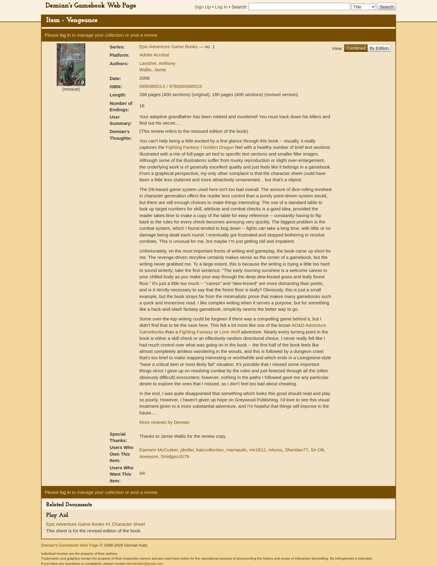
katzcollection (210, 449)
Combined (356, 48)
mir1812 (257, 449)
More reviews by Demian (164, 422)
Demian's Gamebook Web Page (91, 5)
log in (65, 35)
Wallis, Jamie (152, 69)
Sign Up (203, 6)
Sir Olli (317, 449)
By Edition (379, 48)
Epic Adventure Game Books (169, 46)
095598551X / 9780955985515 (170, 86)
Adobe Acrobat (154, 54)
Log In (221, 6)
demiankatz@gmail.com (144, 563)
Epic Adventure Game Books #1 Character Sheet (95, 524)
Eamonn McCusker (158, 449)
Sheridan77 (296, 449)
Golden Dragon (218, 147)
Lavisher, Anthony (157, 63)
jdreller (187, 449)
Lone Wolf (229, 331)
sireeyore (148, 456)
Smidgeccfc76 (175, 456)
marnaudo (236, 449)
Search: (239, 6)
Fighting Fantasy (182, 147)
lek (142, 473)
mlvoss (275, 449)
